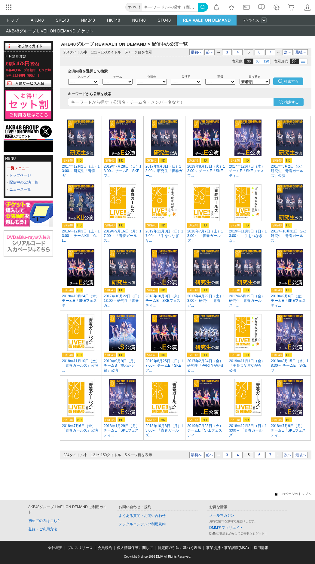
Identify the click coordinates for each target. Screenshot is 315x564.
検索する (291, 102)
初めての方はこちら (44, 521)
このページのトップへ (293, 494)
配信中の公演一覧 (23, 182)
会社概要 (55, 548)
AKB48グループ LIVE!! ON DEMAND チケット (49, 31)
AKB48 (37, 20)
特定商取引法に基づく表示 (179, 548)
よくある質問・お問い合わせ (142, 516)
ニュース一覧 (20, 189)
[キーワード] (170, 7)
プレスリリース (80, 548)
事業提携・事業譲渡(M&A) (227, 548)
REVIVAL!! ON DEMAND (207, 20)
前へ (209, 52)
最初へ (196, 52)
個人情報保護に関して (135, 548)
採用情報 (261, 548)
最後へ (300, 52)
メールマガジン (221, 515)
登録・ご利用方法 (42, 529)
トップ (12, 20)
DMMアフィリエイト (226, 528)
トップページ (20, 175)
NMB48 (88, 20)
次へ (287, 52)
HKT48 (113, 20)
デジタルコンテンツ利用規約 (142, 524)
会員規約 (105, 548)
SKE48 (62, 20)
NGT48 (138, 20)
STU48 (164, 20)
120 (266, 61)
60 (257, 61)
